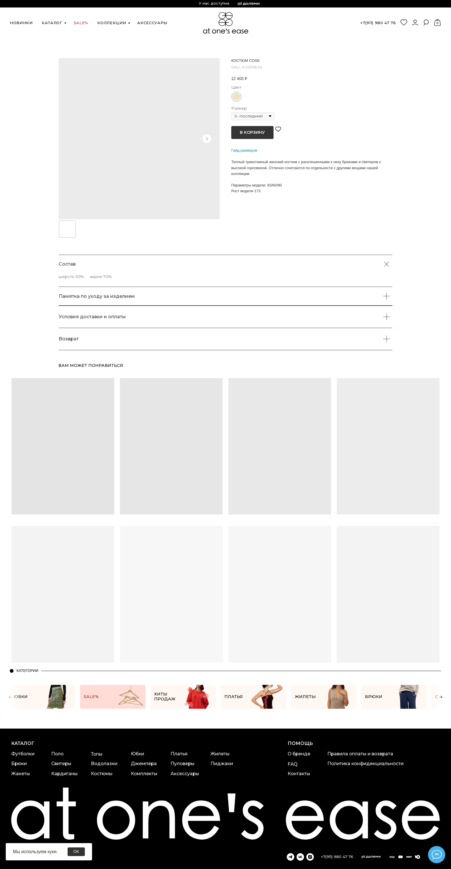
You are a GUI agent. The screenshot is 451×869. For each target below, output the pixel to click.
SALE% (81, 22)
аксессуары (152, 22)
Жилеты (220, 753)
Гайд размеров (244, 150)
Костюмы (101, 773)
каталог (52, 22)
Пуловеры (182, 763)
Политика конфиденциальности (365, 763)
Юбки (137, 753)
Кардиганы (64, 773)
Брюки (19, 763)
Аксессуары (185, 773)
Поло (57, 753)
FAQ (292, 764)
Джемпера (144, 763)
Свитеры (61, 763)
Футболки (23, 753)
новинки (21, 22)
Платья (179, 753)
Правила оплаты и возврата (360, 753)
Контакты (299, 773)
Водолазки (104, 763)
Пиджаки (222, 763)
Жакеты (20, 773)
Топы (96, 754)
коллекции (111, 22)
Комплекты (144, 773)
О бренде (299, 753)
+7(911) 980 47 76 (378, 22)
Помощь (300, 743)
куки (51, 851)
